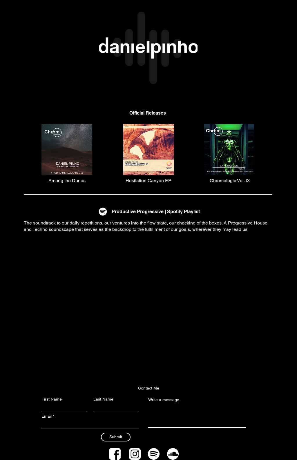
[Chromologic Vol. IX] (229, 180)
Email (46, 416)
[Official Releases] (147, 113)
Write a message (163, 400)
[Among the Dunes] (67, 180)
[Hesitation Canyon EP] (148, 180)
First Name (51, 399)
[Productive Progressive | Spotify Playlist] (155, 212)
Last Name (103, 399)
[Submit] (116, 437)
